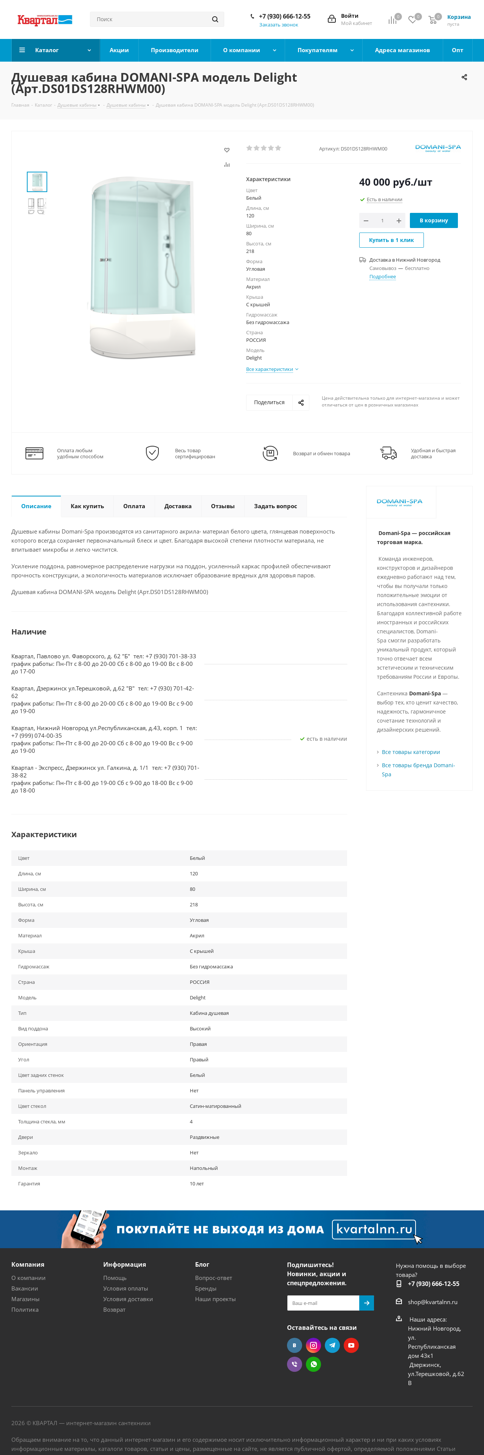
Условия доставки (128, 1299)
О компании (28, 1277)
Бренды (206, 1288)
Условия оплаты (125, 1288)
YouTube (351, 1345)
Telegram (332, 1345)
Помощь (115, 1277)
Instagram (313, 1345)
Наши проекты (215, 1299)
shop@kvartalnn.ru (433, 1302)
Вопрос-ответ (213, 1277)
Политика (25, 1309)
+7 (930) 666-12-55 (284, 16)
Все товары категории (411, 751)
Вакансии (24, 1288)
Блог (202, 1264)
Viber (294, 1364)
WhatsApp (313, 1364)
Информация (124, 1264)
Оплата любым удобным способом (80, 453)
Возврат (114, 1309)
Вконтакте (294, 1345)
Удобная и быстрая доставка (433, 453)
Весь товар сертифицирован (195, 453)
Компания (27, 1264)
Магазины (25, 1299)
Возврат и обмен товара (321, 453)
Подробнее (382, 276)
